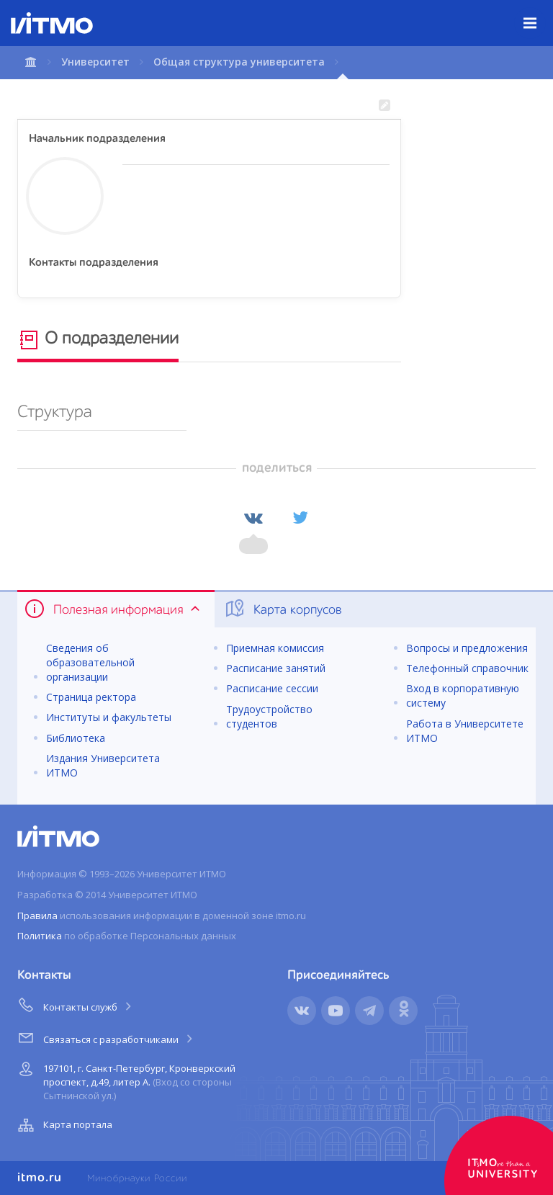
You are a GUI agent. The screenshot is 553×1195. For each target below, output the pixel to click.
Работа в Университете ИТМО (464, 731)
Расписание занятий (275, 668)
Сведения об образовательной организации (90, 662)
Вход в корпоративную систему (462, 695)
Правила (37, 915)
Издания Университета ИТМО (103, 765)
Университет (95, 61)
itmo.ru (39, 1177)
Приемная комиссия (275, 648)
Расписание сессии (272, 688)
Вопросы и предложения (467, 648)
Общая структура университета (239, 61)
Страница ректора (91, 697)
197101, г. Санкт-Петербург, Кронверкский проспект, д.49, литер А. (124, 1079)
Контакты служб (75, 1004)
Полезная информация (113, 608)
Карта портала (63, 1125)
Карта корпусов (282, 608)
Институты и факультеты (108, 717)
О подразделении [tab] (98, 340)
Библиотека (75, 738)
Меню (538, 12)
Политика (39, 935)
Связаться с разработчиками (106, 1037)
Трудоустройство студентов (269, 716)
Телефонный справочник (467, 668)
